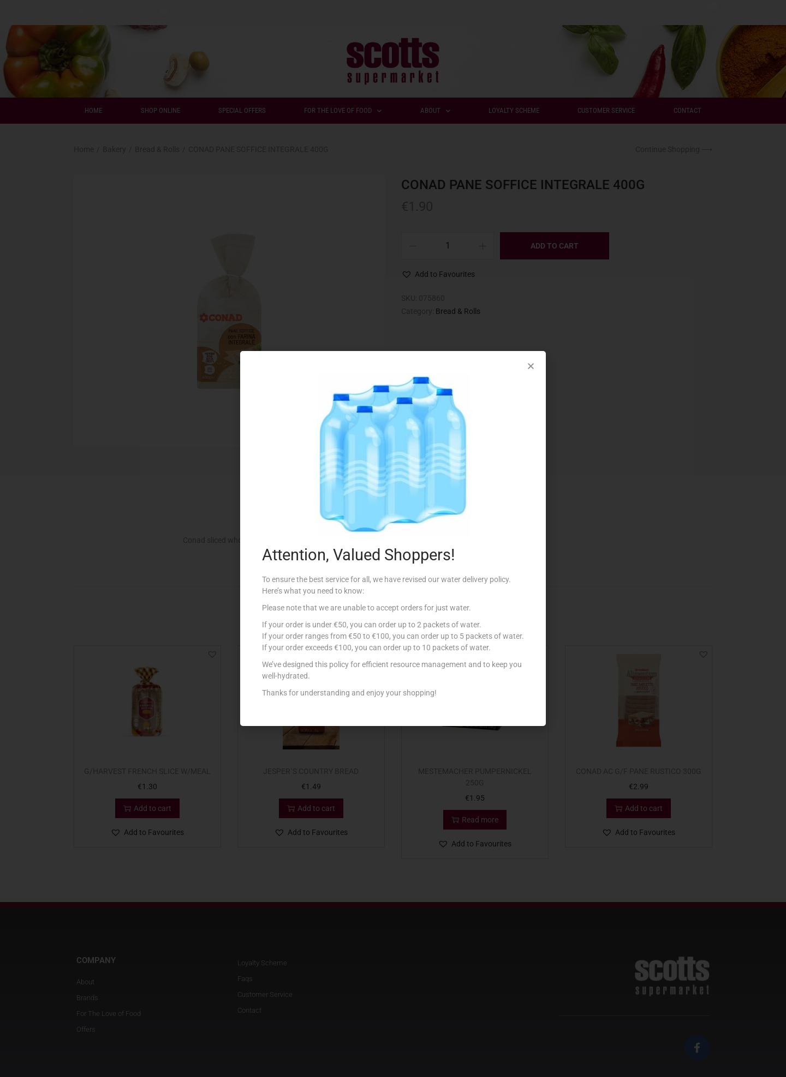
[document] (393, 538)
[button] (531, 366)
